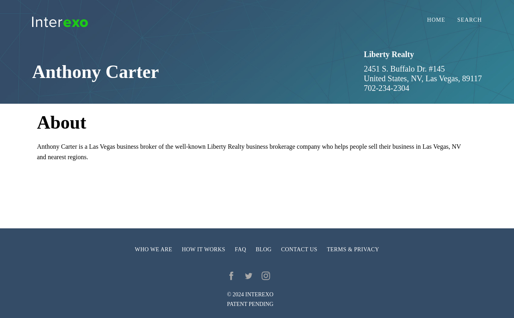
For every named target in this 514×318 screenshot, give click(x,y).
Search (469, 20)
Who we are (153, 249)
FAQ (240, 249)
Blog (264, 249)
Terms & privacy (353, 249)
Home (436, 20)
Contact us (299, 249)
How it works (203, 249)
